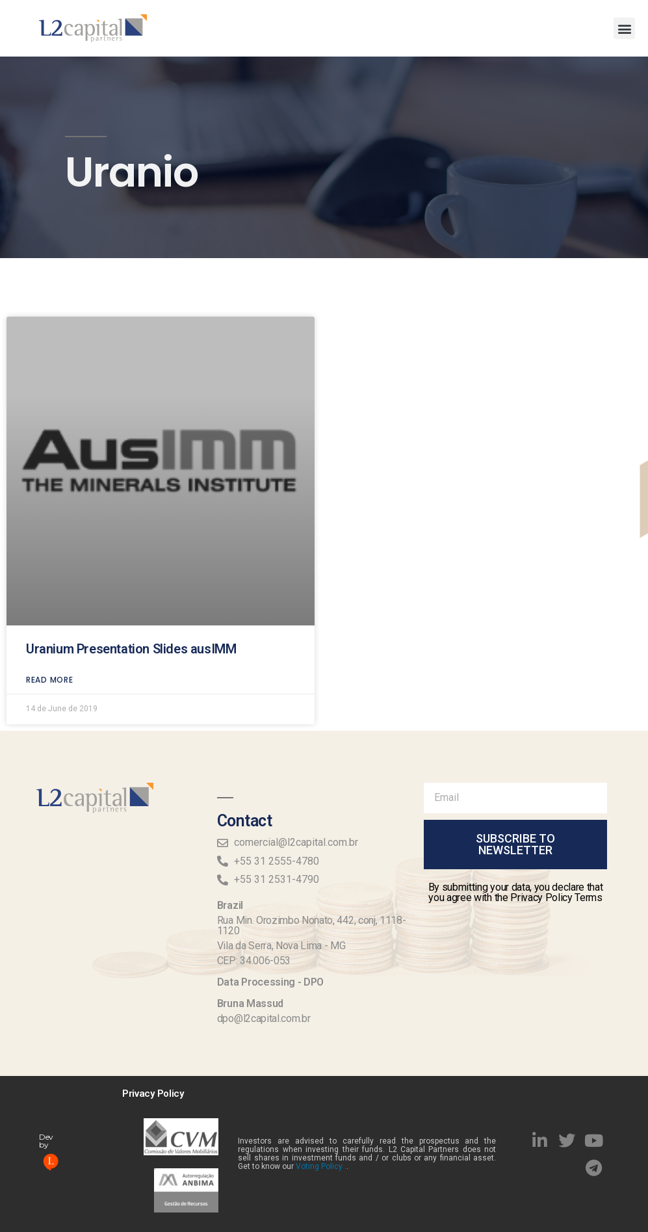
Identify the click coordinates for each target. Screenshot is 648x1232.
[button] (624, 28)
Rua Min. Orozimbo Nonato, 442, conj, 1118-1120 (311, 925)
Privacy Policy (153, 1093)
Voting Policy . (321, 1166)
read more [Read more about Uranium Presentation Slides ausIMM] (49, 650)
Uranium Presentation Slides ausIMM (131, 619)
